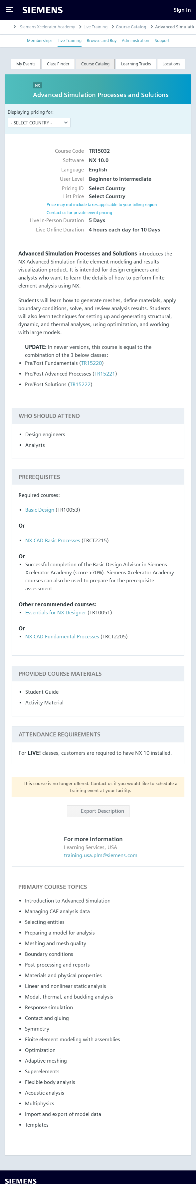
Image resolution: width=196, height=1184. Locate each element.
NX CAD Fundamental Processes (62, 636)
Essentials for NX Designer (55, 612)
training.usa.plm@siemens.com (100, 855)
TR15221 (105, 374)
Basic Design (39, 510)
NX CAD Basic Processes (52, 540)
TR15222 (80, 384)
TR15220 (91, 363)
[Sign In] (182, 10)
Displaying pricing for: (31, 112)
